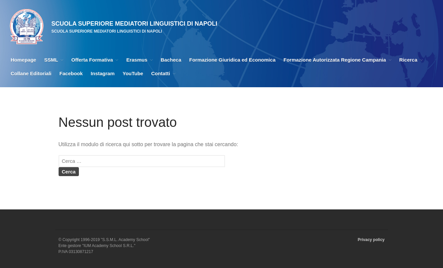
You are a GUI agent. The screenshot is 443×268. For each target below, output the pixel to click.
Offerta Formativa (92, 60)
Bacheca (171, 60)
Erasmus (136, 60)
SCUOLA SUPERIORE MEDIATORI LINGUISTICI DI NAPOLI (134, 23)
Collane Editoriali (31, 73)
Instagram (103, 73)
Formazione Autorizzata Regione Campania (335, 60)
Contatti (160, 73)
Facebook (71, 73)
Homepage (23, 60)
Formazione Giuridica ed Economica (232, 60)
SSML (51, 60)
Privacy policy (371, 239)
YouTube (132, 73)
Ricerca (408, 60)
